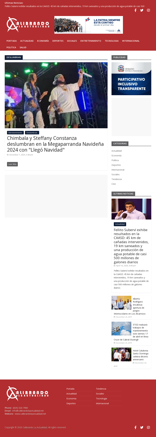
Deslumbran (32, 132)
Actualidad (27, 40)
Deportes (57, 40)
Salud (23, 47)
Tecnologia (112, 40)
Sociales (72, 40)
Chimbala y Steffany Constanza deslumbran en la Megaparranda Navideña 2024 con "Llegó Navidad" (55, 144)
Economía (43, 40)
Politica (11, 47)
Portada (12, 40)
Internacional (130, 40)
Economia (71, 398)
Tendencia (117, 179)
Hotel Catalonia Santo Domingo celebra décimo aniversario (141, 355)
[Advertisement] (56, 196)
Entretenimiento (90, 40)
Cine (114, 183)
